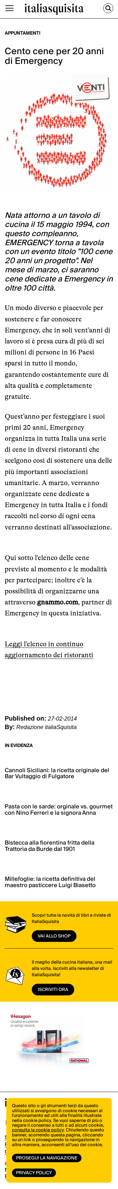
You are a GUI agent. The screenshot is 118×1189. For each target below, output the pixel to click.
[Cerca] (108, 8)
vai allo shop (54, 936)
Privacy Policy (34, 1173)
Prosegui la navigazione (46, 1158)
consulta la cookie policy (38, 1130)
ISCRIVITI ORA (53, 990)
